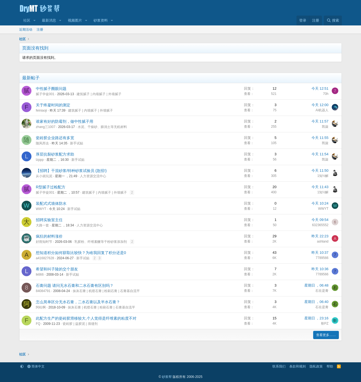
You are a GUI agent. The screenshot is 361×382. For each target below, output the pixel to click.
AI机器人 (322, 110)
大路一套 (42, 225)
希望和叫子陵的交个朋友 (57, 269)
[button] (34, 20)
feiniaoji (41, 110)
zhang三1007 (45, 127)
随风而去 (42, 143)
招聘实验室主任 (49, 220)
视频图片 (75, 20)
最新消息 (49, 20)
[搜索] (333, 20)
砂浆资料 (101, 20)
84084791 (43, 291)
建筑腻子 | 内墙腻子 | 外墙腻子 (99, 94)
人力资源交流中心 (93, 176)
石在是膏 (321, 291)
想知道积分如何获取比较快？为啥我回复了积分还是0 (81, 252)
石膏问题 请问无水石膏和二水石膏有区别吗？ (74, 285)
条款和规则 (297, 366)
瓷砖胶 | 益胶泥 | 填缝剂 (80, 324)
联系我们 (279, 366)
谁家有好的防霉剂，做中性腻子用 (64, 121)
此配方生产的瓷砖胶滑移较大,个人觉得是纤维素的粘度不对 (86, 318)
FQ (38, 324)
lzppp (40, 160)
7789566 (322, 258)
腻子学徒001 (45, 94)
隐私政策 (316, 366)
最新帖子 (31, 77)
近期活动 (25, 29)
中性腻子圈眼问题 (51, 88)
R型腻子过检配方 (50, 187)
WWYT (41, 209)
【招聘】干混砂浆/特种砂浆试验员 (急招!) (71, 170)
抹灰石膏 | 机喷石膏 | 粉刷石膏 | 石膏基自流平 (106, 291)
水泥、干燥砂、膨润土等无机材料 (102, 127)
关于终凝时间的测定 (53, 105)
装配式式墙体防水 (51, 203)
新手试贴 (76, 143)
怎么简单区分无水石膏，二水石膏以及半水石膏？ (78, 302)
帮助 (330, 366)
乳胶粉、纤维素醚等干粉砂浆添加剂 (100, 242)
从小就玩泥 (44, 176)
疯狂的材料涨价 (49, 236)
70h (325, 94)
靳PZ (324, 323)
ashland (322, 241)
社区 (26, 20)
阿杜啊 (41, 307)
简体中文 (36, 366)
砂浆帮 (167, 377)
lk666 (40, 274)
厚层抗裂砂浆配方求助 (55, 154)
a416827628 (45, 258)
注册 (40, 29)
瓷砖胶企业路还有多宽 (55, 138)
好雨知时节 (44, 242)
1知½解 (322, 176)
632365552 (320, 225)
